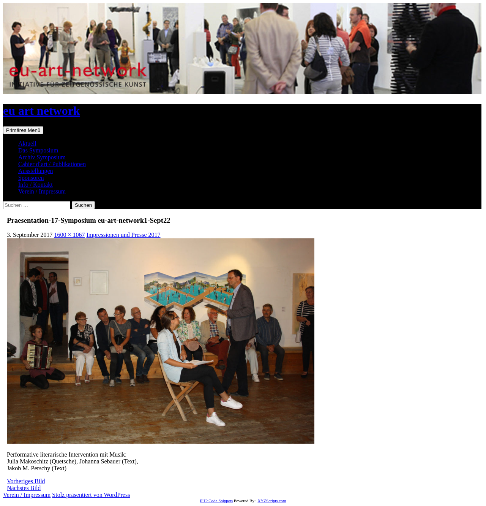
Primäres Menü (23, 130)
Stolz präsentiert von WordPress (91, 495)
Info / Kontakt (35, 184)
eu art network (41, 110)
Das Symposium (38, 150)
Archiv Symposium (42, 157)
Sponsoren (31, 177)
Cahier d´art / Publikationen (52, 164)
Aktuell (27, 143)
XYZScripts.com (271, 500)
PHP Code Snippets (216, 500)
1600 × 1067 (69, 235)
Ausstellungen (35, 171)
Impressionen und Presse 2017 (123, 235)
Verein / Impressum (42, 191)
